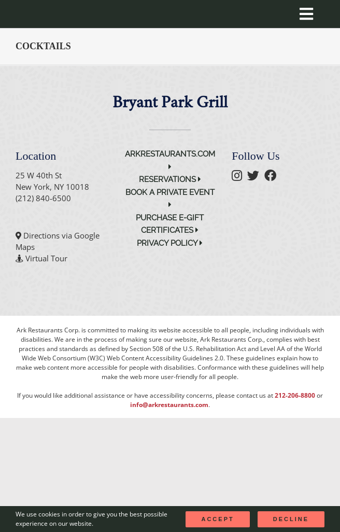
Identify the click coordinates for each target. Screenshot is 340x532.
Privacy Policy (170, 243)
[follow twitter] (255, 177)
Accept (217, 519)
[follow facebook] (272, 177)
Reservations (170, 179)
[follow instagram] (239, 177)
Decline (291, 519)
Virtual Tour (46, 258)
